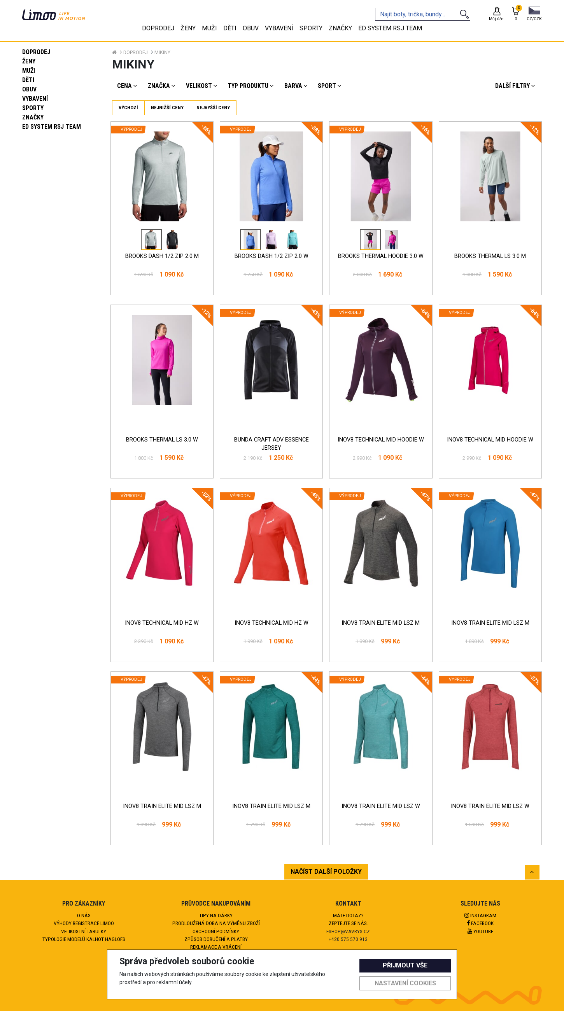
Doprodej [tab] (158, 28)
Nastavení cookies (405, 983)
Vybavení (35, 98)
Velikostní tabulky (83, 931)
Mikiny (162, 52)
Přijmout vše (405, 965)
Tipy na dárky (216, 915)
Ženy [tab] (188, 28)
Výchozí (128, 107)
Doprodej (36, 52)
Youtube (480, 931)
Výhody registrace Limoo (84, 923)
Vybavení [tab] (279, 28)
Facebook (480, 923)
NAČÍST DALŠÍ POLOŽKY (326, 871)
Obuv (29, 89)
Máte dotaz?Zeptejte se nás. (348, 919)
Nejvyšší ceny (213, 107)
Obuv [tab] (251, 28)
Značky (33, 117)
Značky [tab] (340, 28)
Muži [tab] (209, 28)
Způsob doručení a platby (216, 939)
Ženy (28, 61)
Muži (28, 70)
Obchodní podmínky (216, 931)
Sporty (33, 108)
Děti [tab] (229, 28)
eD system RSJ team (51, 126)
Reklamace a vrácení (216, 947)
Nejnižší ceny (167, 107)
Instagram (480, 915)
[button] (534, 14)
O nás (84, 915)
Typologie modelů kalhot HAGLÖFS (83, 939)
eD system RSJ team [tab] (390, 28)
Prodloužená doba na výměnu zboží (216, 923)
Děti (28, 80)
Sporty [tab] (311, 28)
